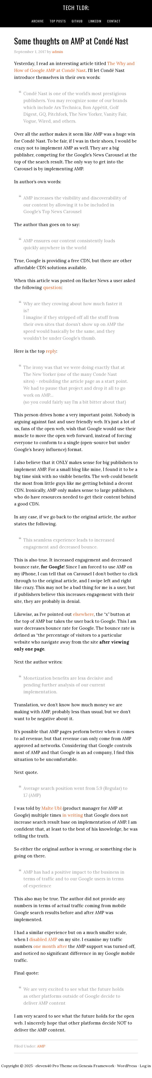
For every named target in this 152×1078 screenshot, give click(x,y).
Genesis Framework (96, 1065)
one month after (50, 946)
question (52, 287)
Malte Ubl (51, 808)
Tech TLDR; (76, 7)
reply (51, 351)
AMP (41, 1046)
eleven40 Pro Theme (53, 1065)
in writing (72, 815)
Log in (145, 1065)
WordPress (127, 1065)
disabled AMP (43, 939)
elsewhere (83, 614)
